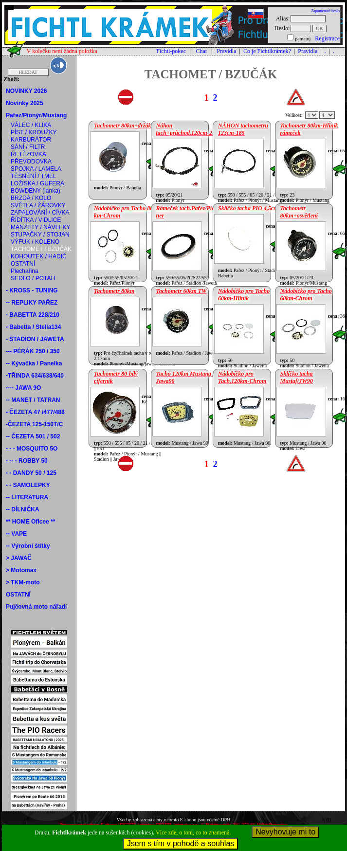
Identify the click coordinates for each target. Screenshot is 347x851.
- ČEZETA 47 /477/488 (35, 412)
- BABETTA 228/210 (32, 314)
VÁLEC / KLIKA (31, 125)
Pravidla (226, 51)
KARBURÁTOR (31, 139)
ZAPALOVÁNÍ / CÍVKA (40, 212)
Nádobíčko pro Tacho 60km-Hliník (244, 295)
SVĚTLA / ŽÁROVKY (38, 205)
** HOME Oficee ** (30, 521)
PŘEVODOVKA (31, 161)
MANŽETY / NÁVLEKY (40, 227)
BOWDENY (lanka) (35, 190)
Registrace (327, 38)
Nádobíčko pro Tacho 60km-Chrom (306, 295)
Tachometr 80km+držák (122, 125)
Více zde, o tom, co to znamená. (193, 832)
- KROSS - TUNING (32, 290)
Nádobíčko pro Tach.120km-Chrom (242, 377)
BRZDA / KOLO (31, 198)
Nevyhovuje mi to (285, 832)
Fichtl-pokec (171, 51)
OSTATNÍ (23, 263)
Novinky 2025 (24, 103)
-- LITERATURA (27, 497)
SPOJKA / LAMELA (36, 168)
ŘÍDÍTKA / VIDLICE (36, 220)
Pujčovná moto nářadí (36, 606)
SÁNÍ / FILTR (28, 147)
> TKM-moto (23, 582)
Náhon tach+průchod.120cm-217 (187, 129)
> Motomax (21, 570)
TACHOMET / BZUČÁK (41, 249)
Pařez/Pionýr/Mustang (36, 115)
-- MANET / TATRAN (33, 400)
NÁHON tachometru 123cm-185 (243, 129)
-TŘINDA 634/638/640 (35, 375)
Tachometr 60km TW (181, 291)
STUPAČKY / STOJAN (40, 234)
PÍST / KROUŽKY (33, 132)
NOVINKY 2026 (26, 91)
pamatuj (302, 38)
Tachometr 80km (114, 291)
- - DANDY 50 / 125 (31, 473)
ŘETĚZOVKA (28, 154)
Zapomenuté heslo (325, 11)
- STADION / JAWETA (35, 339)
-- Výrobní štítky (28, 546)
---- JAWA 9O (23, 387)
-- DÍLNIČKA (22, 509)
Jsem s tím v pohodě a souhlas (181, 843)
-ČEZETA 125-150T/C (34, 424)
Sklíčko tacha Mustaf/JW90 (296, 377)
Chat (201, 51)
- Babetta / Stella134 (33, 327)
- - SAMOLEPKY (28, 485)
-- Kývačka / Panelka (34, 363)
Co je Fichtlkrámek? (267, 51)
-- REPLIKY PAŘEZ (31, 302)
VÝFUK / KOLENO (35, 241)
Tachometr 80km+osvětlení (299, 212)
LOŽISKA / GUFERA (37, 183)
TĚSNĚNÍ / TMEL (33, 176)
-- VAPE (16, 533)
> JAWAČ (19, 558)
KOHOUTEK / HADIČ (39, 256)
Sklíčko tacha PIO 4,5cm (248, 208)
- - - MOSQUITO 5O (31, 448)
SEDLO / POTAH (33, 278)
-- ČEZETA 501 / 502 (33, 436)
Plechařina (24, 271)
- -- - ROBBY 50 (27, 460)
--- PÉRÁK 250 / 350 (33, 351)
